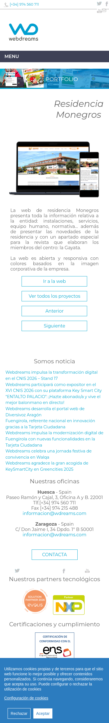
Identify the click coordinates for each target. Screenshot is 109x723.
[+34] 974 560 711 (24, 4)
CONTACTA (54, 554)
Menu (11, 56)
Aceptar (43, 713)
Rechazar (19, 713)
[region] (54, 690)
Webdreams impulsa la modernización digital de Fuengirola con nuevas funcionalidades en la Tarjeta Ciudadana (54, 438)
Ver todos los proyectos (54, 296)
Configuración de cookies (26, 698)
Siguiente (54, 326)
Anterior (54, 311)
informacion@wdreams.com (54, 513)
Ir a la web (54, 281)
